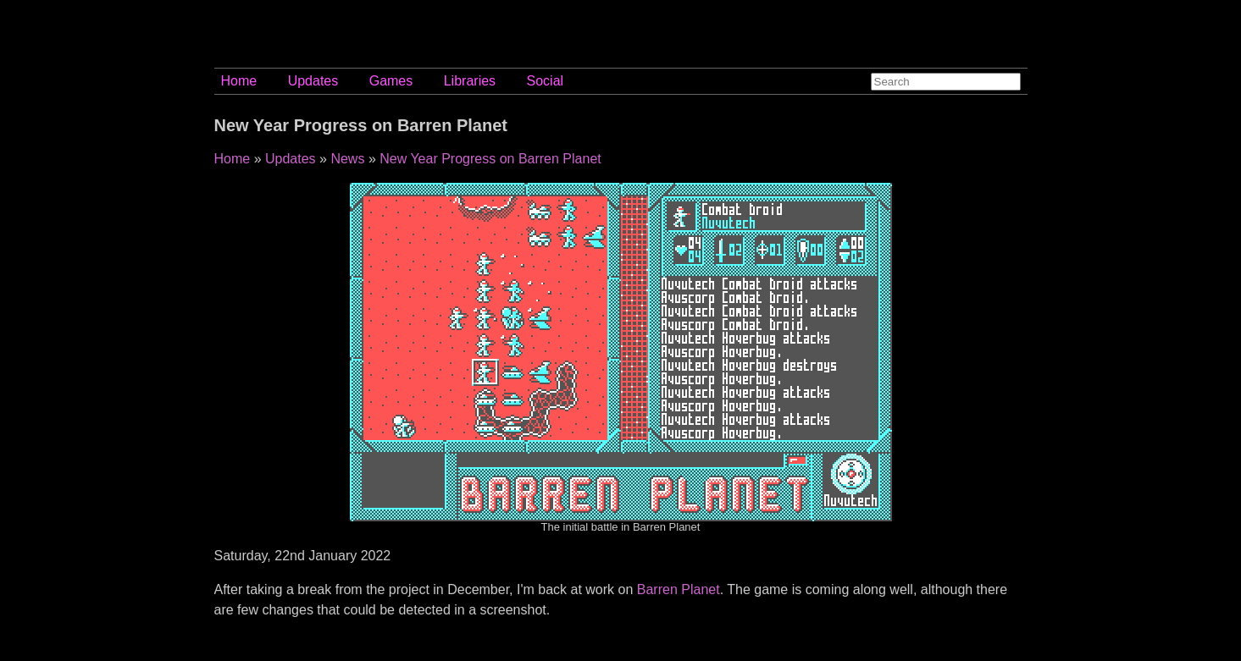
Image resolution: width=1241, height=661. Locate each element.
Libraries (470, 81)
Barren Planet (678, 589)
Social (545, 81)
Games (391, 81)
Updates (313, 81)
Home (239, 81)
